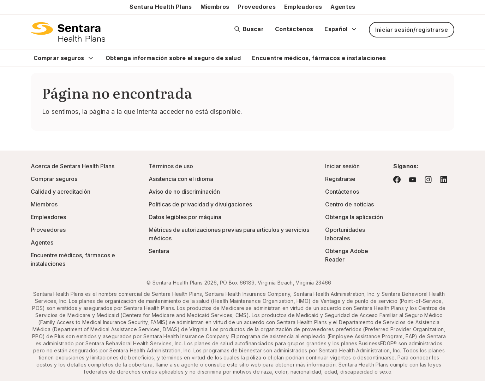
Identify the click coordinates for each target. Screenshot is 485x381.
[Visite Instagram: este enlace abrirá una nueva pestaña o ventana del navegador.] (428, 179)
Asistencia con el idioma (181, 178)
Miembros (214, 6)
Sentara (159, 250)
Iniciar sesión (342, 166)
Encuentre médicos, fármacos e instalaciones (319, 57)
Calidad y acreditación (60, 191)
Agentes (342, 6)
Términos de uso (171, 166)
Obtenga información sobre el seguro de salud (173, 57)
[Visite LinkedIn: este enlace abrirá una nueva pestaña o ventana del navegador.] (443, 179)
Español (340, 29)
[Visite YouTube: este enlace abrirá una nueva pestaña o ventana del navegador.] (412, 179)
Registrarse (340, 178)
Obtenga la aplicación (354, 217)
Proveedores (257, 6)
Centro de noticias (349, 204)
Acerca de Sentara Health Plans (72, 166)
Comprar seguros (59, 57)
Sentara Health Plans (161, 6)
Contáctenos (294, 29)
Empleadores (303, 6)
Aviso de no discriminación (184, 191)
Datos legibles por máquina (185, 217)
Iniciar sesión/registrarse (411, 29)
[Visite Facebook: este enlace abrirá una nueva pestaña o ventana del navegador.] (396, 179)
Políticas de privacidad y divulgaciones (200, 204)
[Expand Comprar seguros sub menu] (90, 57)
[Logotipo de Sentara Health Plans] (68, 32)
